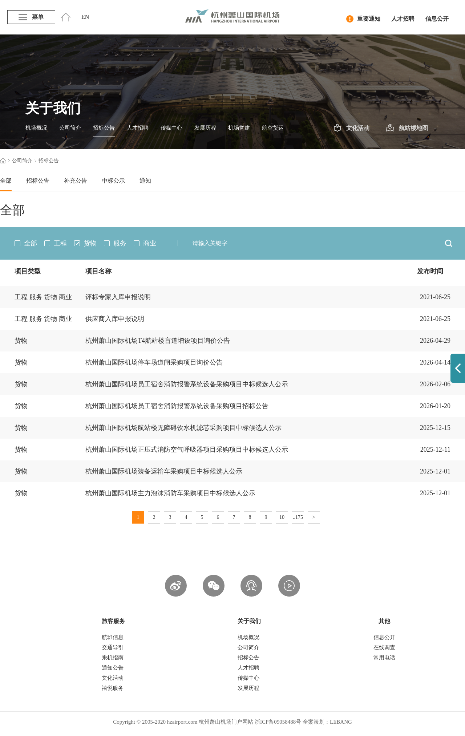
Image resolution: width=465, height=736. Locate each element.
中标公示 (113, 181)
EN (85, 17)
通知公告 (113, 668)
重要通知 (363, 19)
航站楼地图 (407, 128)
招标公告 (104, 128)
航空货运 (273, 128)
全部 (6, 181)
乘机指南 (113, 657)
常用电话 (384, 657)
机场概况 (36, 128)
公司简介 (70, 128)
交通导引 (113, 647)
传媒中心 (171, 128)
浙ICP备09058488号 (278, 722)
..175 (298, 517)
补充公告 (75, 181)
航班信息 (113, 637)
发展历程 (205, 128)
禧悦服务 (113, 688)
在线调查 (384, 647)
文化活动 (351, 128)
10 (281, 517)
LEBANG (341, 722)
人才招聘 (403, 19)
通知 (145, 181)
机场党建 (239, 128)
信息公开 (437, 19)
